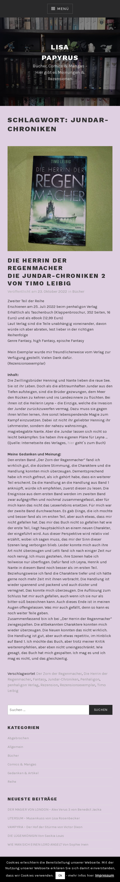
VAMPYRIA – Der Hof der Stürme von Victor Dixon (45, 827)
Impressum (104, 875)
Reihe (12, 782)
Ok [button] (60, 875)
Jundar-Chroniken (63, 679)
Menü (63, 8)
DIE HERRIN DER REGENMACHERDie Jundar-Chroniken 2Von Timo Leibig (57, 272)
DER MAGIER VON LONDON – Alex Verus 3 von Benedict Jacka (54, 810)
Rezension (49, 685)
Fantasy (39, 679)
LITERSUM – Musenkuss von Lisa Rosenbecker (44, 818)
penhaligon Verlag (23, 685)
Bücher (78, 291)
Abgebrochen (18, 738)
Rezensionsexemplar (77, 685)
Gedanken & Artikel (23, 773)
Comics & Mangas (22, 764)
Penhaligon (89, 679)
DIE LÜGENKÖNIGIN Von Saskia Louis (36, 836)
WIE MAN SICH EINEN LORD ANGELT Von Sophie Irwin (48, 845)
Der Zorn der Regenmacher (59, 673)
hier (71, 443)
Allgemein (15, 747)
